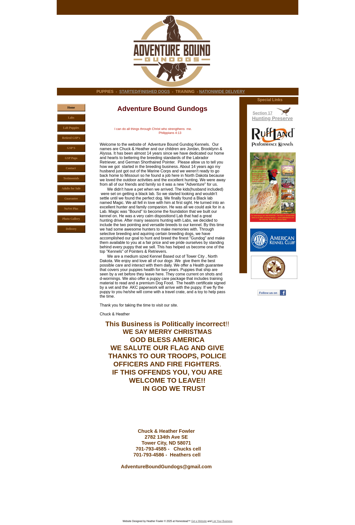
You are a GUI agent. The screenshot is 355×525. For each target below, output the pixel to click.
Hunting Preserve (272, 118)
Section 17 (262, 113)
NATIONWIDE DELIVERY (222, 92)
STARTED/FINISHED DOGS (144, 92)
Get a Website (199, 521)
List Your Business (222, 521)
